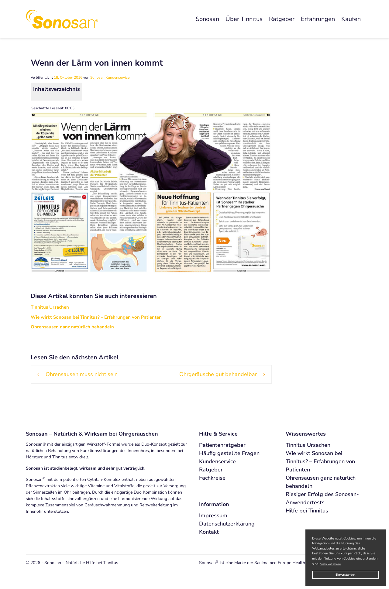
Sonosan (207, 19)
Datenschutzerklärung (227, 523)
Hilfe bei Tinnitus (307, 510)
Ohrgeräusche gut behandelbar (218, 374)
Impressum (213, 515)
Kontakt (209, 532)
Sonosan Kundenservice (109, 77)
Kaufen (351, 19)
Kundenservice (217, 461)
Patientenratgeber (222, 445)
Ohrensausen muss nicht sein (82, 374)
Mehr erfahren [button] (330, 564)
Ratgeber (281, 19)
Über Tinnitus (244, 19)
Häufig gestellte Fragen (229, 453)
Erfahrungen (318, 19)
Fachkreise (212, 477)
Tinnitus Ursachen (308, 445)
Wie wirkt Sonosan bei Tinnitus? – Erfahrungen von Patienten (320, 461)
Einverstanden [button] (346, 575)
